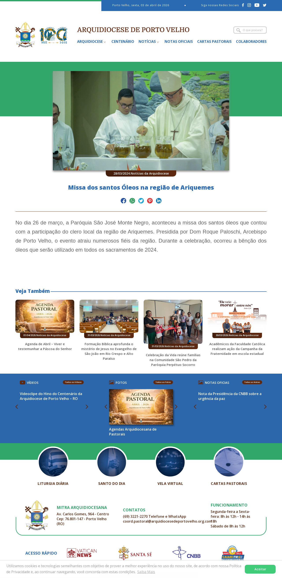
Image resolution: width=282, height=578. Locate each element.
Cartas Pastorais (214, 41)
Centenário (122, 41)
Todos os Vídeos (73, 382)
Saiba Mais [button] (146, 571)
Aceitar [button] (260, 569)
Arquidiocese (90, 41)
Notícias (147, 41)
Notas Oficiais (179, 41)
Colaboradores (251, 41)
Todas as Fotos (163, 382)
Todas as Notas (252, 382)
